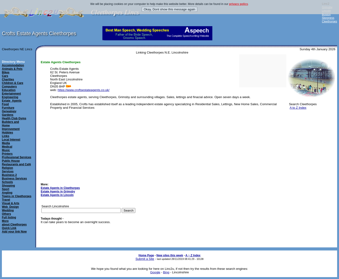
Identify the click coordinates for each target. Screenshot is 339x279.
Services (7, 171)
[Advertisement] (310, 136)
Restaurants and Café (16, 164)
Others (6, 214)
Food (5, 104)
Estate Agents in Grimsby (58, 191)
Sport (5, 189)
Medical (7, 146)
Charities (8, 79)
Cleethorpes (329, 21)
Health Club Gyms (14, 118)
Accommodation (13, 65)
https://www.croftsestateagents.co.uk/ (83, 90)
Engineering (10, 97)
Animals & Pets (12, 69)
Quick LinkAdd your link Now (14, 229)
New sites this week (170, 255)
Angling (7, 192)
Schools (7, 182)
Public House (11, 160)
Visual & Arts (10, 203)
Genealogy (9, 111)
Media (6, 143)
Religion (7, 168)
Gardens (7, 115)
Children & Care (12, 83)
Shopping (8, 185)
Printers (7, 153)
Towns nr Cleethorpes (16, 196)
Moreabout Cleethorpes (14, 222)
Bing (166, 272)
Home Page (146, 255)
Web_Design (10, 206)
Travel (6, 199)
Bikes (5, 72)
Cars (5, 76)
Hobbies (7, 132)
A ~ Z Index (193, 255)
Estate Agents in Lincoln (57, 195)
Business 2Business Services (14, 176)
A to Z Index (298, 107)
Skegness (328, 18)
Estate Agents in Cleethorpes (60, 188)
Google (155, 272)
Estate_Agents (11, 100)
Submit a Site (144, 259)
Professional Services (16, 157)
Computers (9, 86)
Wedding (8, 210)
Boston (326, 14)
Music (6, 150)
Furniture (8, 107)
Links (5, 136)
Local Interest (11, 139)
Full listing (9, 217)
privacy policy (238, 4)
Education (9, 90)
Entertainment (11, 93)
